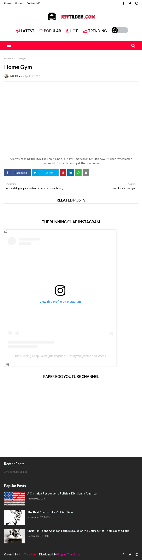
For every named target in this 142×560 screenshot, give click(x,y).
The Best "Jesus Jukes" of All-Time (50, 512)
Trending (95, 31)
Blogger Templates (68, 554)
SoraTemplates (27, 554)
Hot (72, 31)
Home (7, 3)
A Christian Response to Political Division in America (61, 493)
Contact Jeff (33, 3)
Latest (25, 31)
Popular (50, 31)
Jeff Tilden (16, 76)
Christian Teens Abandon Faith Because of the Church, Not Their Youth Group (78, 530)
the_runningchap (54, 356)
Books (18, 3)
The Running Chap (26, 356)
